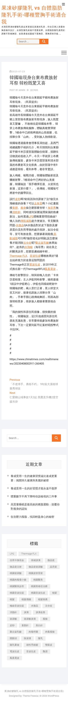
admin (21, 90)
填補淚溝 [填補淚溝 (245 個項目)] (35, 560)
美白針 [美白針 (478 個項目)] (39, 625)
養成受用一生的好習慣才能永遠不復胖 (34, 488)
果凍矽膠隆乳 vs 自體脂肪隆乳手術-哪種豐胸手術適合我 (33, 15)
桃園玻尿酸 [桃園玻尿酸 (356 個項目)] (16, 573)
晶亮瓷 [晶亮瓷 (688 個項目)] (53, 566)
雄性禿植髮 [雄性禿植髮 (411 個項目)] (32, 644)
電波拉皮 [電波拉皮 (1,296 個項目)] (14, 651)
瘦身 (23, 207)
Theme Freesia (30, 695)
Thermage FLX (18, 256)
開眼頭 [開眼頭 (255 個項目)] (13, 638)
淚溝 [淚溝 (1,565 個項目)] (26, 612)
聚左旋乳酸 (42, 242)
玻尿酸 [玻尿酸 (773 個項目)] (13, 618)
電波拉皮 (34, 264)
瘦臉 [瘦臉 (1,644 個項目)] (45, 618)
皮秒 (17, 199)
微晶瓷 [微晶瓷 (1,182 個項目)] (51, 560)
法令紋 (27, 242)
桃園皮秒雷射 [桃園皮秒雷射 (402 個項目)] (36, 573)
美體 (15, 207)
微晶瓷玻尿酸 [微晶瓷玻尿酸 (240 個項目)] (36, 566)
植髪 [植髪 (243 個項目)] (54, 592)
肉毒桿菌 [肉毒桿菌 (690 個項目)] (33, 631)
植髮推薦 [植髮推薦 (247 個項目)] (43, 599)
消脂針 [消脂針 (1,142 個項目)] (13, 612)
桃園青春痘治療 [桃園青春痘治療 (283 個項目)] (39, 586)
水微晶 (20, 225)
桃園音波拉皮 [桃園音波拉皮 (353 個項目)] (38, 592)
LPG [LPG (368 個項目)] (12, 553)
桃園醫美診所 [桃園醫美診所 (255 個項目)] (17, 586)
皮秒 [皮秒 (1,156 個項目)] (12, 625)
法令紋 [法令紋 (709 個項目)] (48, 605)
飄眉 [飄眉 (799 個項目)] (45, 651)
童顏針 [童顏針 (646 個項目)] (25, 625)
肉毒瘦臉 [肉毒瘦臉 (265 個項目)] (50, 631)
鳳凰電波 (50, 269)
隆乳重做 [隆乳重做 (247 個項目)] (14, 644)
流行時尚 (34, 90)
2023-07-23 (17, 71)
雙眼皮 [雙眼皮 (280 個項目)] (48, 644)
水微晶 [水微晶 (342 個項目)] (34, 605)
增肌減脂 (25, 221)
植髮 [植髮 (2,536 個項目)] (12, 599)
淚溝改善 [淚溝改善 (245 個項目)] (40, 612)
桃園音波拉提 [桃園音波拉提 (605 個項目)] (17, 592)
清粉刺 (16, 212)
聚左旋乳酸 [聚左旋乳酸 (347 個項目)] (16, 631)
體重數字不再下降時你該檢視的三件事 (34, 496)
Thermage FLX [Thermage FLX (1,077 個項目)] (28, 553)
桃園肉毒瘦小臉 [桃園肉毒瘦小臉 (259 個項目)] (18, 579)
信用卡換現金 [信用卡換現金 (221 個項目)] (17, 560)
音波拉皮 (35, 256)
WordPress (53, 695)
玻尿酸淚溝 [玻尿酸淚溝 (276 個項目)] (30, 618)
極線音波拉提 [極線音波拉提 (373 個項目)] (17, 605)
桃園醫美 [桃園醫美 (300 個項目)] (38, 579)
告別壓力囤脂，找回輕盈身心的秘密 (32, 516)
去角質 (38, 203)
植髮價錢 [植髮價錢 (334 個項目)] (26, 599)
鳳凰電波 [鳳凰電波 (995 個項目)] (14, 658)
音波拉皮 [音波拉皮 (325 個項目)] (31, 651)
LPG (31, 216)
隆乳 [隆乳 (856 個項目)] (40, 638)
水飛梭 (28, 247)
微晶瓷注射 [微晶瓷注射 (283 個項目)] (16, 566)
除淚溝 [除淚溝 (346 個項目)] (27, 638)
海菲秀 (52, 207)
